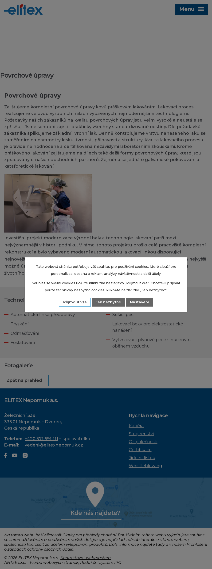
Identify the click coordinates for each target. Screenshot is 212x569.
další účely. (152, 274)
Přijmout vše (75, 302)
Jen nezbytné (108, 302)
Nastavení (139, 302)
